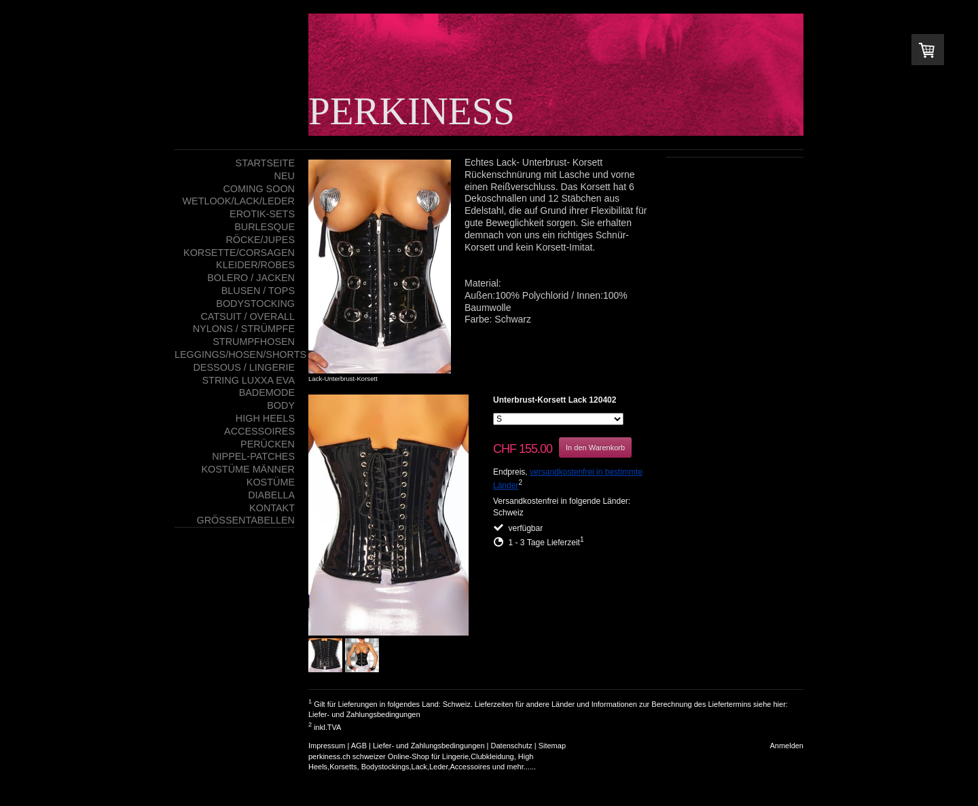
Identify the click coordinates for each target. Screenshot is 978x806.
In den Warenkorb (595, 447)
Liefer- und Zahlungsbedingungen (364, 714)
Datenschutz (511, 745)
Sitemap (552, 745)
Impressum (326, 745)
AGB (359, 745)
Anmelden (786, 745)
